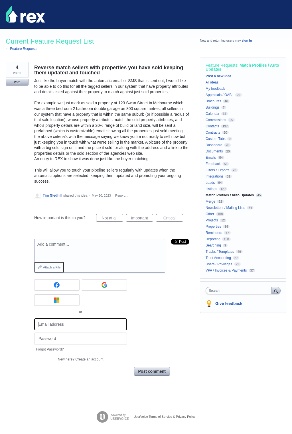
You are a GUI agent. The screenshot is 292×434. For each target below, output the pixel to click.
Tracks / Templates (220, 252)
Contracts (213, 133)
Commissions (216, 120)
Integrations (215, 176)
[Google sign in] (104, 285)
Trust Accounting (218, 258)
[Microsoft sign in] (57, 300)
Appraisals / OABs (219, 95)
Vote (17, 82)
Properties (213, 227)
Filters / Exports (217, 170)
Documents (214, 151)
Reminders (214, 233)
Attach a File (51, 267)
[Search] (276, 290)
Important (142, 219)
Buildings (213, 107)
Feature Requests (221, 65)
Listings (211, 189)
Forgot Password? (50, 349)
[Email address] (80, 324)
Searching (213, 245)
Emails (211, 158)
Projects (212, 220)
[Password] (80, 339)
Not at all (112, 219)
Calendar (213, 114)
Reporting (213, 239)
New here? (80, 359)
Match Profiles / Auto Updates (242, 67)
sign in (247, 40)
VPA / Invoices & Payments (226, 270)
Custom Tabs (216, 139)
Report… (121, 195)
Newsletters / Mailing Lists (225, 208)
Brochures (213, 101)
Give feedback (228, 303)
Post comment (152, 371)
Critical (173, 219)
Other (210, 214)
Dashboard (214, 145)
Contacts (212, 126)
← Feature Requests (21, 49)
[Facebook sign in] (57, 285)
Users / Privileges (219, 264)
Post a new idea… (220, 76)
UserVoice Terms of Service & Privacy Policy (165, 416)
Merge (210, 201)
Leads (210, 183)
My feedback (215, 89)
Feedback (213, 164)
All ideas (212, 82)
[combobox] (239, 291)
